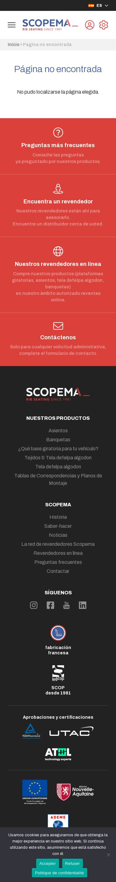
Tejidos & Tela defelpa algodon (58, 457)
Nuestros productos (58, 418)
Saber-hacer (58, 526)
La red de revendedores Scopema (58, 544)
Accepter (47, 863)
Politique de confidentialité (59, 872)
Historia (58, 517)
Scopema (58, 504)
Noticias (58, 535)
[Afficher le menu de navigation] (11, 25)
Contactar (58, 571)
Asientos (58, 430)
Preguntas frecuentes (58, 562)
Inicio (13, 44)
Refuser (72, 863)
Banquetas (58, 439)
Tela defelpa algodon (58, 466)
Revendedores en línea (58, 553)
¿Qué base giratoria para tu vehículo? (58, 448)
